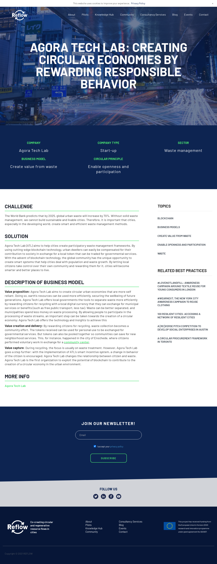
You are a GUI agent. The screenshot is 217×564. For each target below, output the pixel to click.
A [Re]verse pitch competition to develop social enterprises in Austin (182, 327)
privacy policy (116, 446)
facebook (202, 554)
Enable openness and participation (181, 244)
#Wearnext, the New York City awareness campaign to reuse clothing (178, 302)
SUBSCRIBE (108, 458)
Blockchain (165, 218)
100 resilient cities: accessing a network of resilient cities (178, 315)
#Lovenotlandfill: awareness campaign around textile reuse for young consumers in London (181, 286)
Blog (175, 14)
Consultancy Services (153, 14)
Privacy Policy (138, 3)
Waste (161, 253)
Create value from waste (174, 235)
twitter (195, 554)
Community (127, 14)
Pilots (85, 14)
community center (76, 342)
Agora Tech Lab (15, 386)
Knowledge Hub (104, 14)
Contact (204, 14)
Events (188, 14)
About (71, 14)
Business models (168, 227)
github (209, 554)
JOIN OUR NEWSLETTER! (108, 423)
